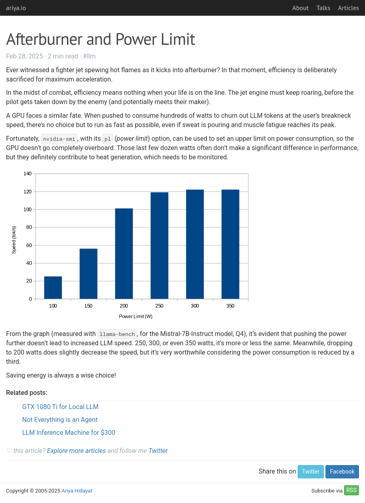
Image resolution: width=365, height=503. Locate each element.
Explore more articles (76, 451)
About (300, 8)
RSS (351, 490)
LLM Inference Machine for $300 (68, 432)
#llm (89, 56)
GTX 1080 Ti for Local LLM (60, 407)
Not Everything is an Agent (60, 420)
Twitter (157, 451)
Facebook (342, 471)
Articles (348, 8)
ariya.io (16, 8)
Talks (323, 8)
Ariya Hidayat (76, 491)
